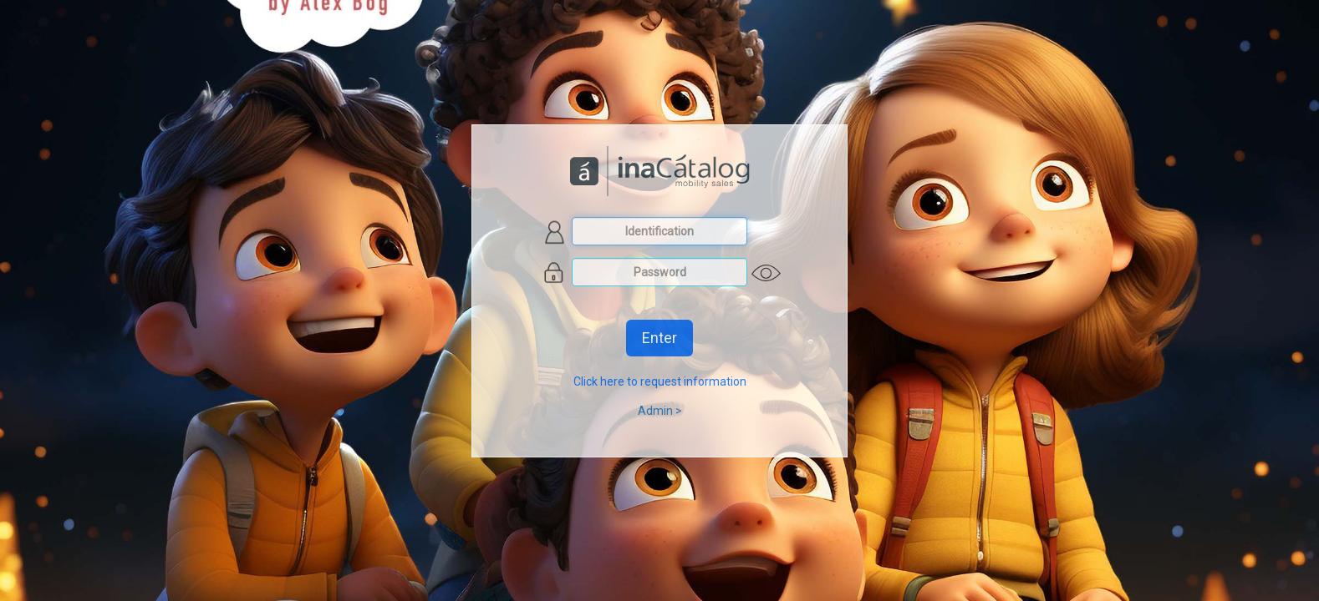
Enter (659, 337)
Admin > (660, 410)
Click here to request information (659, 381)
